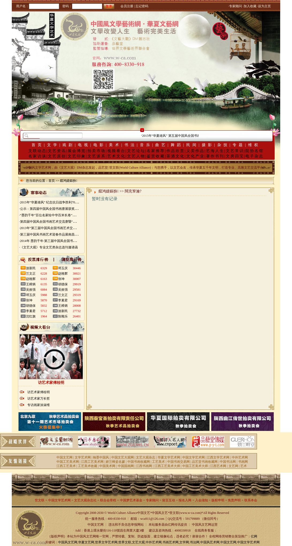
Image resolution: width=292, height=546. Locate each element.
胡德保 (31, 306)
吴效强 (31, 289)
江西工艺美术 (66, 466)
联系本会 (250, 500)
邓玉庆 (31, 295)
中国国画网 (126, 466)
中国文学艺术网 (193, 457)
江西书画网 (144, 466)
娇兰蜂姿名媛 (115, 462)
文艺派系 (97, 156)
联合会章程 (108, 500)
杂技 (223, 145)
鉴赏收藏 (156, 156)
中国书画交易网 (178, 462)
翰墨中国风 (101, 457)
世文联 (39, 500)
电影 (99, 145)
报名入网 (185, 500)
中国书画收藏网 (138, 462)
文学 (53, 145)
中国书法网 (228, 462)
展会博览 (77, 151)
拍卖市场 (97, 151)
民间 (192, 145)
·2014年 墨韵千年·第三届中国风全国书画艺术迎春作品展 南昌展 (64, 241)
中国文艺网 (64, 457)
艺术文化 (116, 156)
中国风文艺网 (67, 542)
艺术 (243, 466)
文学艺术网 (83, 457)
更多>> (77, 193)
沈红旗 (31, 316)
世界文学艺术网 (106, 542)
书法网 (194, 542)
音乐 (146, 145)
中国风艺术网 (209, 542)
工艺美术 (158, 462)
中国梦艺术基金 (131, 500)
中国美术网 (107, 466)
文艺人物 (136, 156)
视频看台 (116, 151)
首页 (38, 145)
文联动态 (37, 151)
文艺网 (233, 466)
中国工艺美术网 (67, 462)
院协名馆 (254, 151)
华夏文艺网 (86, 542)
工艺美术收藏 (87, 466)
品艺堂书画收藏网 (205, 462)
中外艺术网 (240, 457)
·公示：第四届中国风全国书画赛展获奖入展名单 (53, 209)
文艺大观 (138, 542)
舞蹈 (177, 145)
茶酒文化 (175, 156)
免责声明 (234, 500)
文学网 (184, 542)
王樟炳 (31, 284)
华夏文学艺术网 (169, 457)
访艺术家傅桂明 (38, 392)
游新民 (31, 268)
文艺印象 (77, 156)
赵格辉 (31, 279)
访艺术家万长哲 (38, 398)
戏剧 (68, 145)
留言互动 (168, 500)
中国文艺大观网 (122, 457)
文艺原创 (57, 156)
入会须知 (201, 500)
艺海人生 (215, 151)
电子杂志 (254, 156)
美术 (115, 145)
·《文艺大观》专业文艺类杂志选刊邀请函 (48, 247)
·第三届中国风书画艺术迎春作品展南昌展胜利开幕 (55, 234)
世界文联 (124, 542)
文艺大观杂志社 (85, 500)
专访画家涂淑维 (38, 405)
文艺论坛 (136, 151)
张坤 (29, 300)
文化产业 (195, 156)
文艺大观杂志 (145, 457)
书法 (130, 145)
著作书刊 (215, 156)
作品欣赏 (175, 151)
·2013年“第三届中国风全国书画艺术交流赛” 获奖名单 (56, 228)
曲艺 (161, 145)
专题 (239, 145)
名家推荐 (156, 151)
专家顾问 (152, 500)
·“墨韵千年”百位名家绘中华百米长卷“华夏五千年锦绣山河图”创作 (65, 215)
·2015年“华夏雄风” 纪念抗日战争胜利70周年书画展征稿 (58, 202)
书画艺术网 (170, 542)
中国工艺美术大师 (195, 466)
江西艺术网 (218, 466)
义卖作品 (195, 151)
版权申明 (217, 500)
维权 (254, 145)
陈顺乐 (63, 316)
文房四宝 (235, 156)
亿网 (254, 536)
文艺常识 (235, 151)
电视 (84, 145)
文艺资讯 (57, 151)
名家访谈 (37, 156)
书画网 (243, 462)
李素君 (31, 311)
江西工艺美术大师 (167, 466)
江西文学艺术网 (218, 457)
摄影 (208, 145)
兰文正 (31, 273)
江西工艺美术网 (92, 462)
